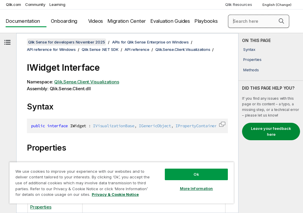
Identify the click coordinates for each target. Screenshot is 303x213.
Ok (196, 174)
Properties (252, 59)
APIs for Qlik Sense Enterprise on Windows (150, 42)
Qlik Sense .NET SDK (100, 49)
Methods (251, 69)
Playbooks (206, 21)
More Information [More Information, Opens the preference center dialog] (196, 188)
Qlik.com (13, 4)
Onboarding (64, 21)
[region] (121, 183)
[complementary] (270, 123)
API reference (137, 49)
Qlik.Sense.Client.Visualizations (182, 49)
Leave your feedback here (271, 131)
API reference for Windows (51, 49)
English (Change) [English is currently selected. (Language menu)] (277, 5)
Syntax (249, 49)
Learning (57, 4)
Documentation (23, 21)
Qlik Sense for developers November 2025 (66, 42)
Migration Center (126, 21)
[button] (281, 21)
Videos (95, 21)
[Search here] (258, 21)
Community (35, 4)
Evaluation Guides (170, 21)
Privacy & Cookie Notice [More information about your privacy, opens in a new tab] (115, 194)
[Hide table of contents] (7, 42)
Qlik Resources (238, 4)
